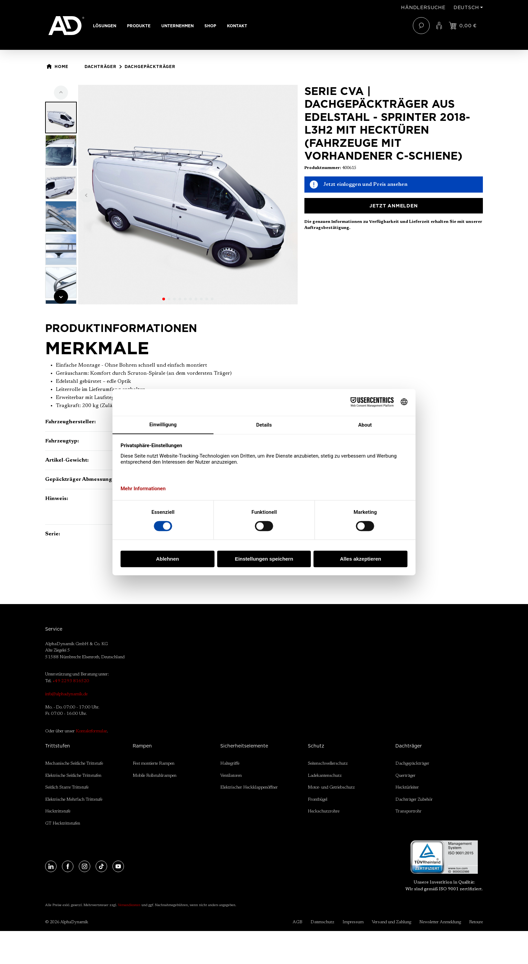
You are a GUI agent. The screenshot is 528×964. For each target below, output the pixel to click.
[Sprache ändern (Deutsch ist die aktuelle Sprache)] (468, 7)
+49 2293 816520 (71, 681)
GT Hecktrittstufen (62, 823)
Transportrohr (408, 811)
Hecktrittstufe (57, 811)
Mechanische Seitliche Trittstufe (74, 763)
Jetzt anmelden (393, 205)
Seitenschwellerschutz (328, 763)
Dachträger (408, 745)
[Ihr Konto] (439, 25)
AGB (297, 922)
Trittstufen (57, 745)
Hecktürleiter (407, 787)
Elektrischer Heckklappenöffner (249, 787)
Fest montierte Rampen (153, 763)
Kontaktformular (91, 731)
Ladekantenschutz (325, 775)
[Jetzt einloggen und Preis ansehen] (463, 25)
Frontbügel (317, 799)
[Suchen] (421, 25)
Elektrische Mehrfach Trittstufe (73, 799)
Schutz (316, 745)
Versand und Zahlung (391, 922)
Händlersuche (423, 7)
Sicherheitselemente (244, 745)
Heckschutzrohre (323, 811)
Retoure (476, 922)
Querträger (405, 775)
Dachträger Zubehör (414, 799)
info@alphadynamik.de (66, 694)
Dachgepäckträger (412, 763)
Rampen (142, 745)
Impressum (353, 922)
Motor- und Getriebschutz (331, 787)
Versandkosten (129, 905)
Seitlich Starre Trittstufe (67, 787)
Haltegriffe (229, 763)
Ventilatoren (231, 775)
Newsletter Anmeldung (440, 922)
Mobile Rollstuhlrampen (154, 775)
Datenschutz (322, 922)
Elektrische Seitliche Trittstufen (73, 775)
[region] (171, 194)
